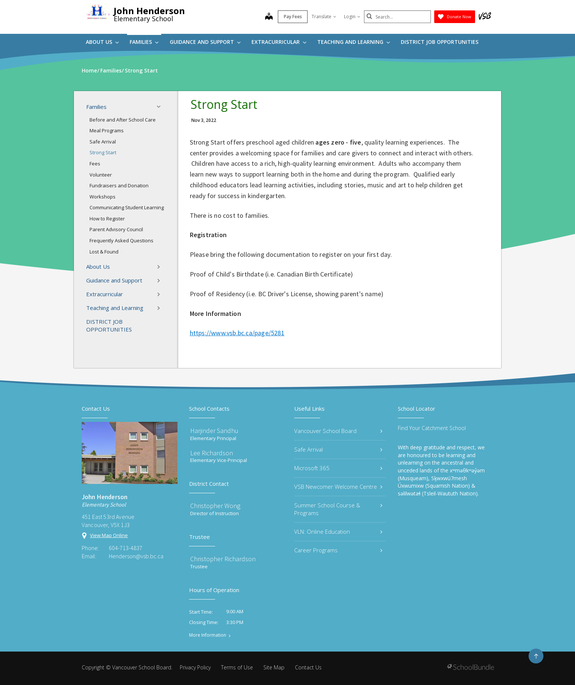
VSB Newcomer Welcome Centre (338, 486)
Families (144, 41)
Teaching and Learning (353, 41)
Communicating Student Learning (127, 207)
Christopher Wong (215, 505)
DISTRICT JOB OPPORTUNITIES (439, 41)
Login (352, 16)
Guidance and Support (205, 41)
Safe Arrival (103, 141)
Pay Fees (293, 16)
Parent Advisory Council (116, 229)
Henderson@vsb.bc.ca (136, 556)
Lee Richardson (211, 453)
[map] (269, 17)
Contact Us (308, 667)
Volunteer (101, 174)
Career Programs (338, 550)
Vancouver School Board (338, 430)
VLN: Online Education (338, 531)
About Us (102, 41)
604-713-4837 (125, 548)
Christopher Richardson (223, 559)
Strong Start (103, 152)
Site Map (274, 667)
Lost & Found (104, 251)
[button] (161, 107)
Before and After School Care (123, 119)
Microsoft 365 (338, 468)
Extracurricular (278, 41)
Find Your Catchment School (432, 428)
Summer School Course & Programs (338, 509)
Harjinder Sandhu (214, 430)
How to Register (107, 218)
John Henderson (149, 10)
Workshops (103, 196)
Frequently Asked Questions (121, 240)
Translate (324, 16)
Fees (95, 163)
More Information (207, 635)
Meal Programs (107, 130)
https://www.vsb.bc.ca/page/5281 (237, 333)
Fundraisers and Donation (119, 185)
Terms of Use (237, 667)
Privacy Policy (195, 667)
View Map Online (109, 535)
